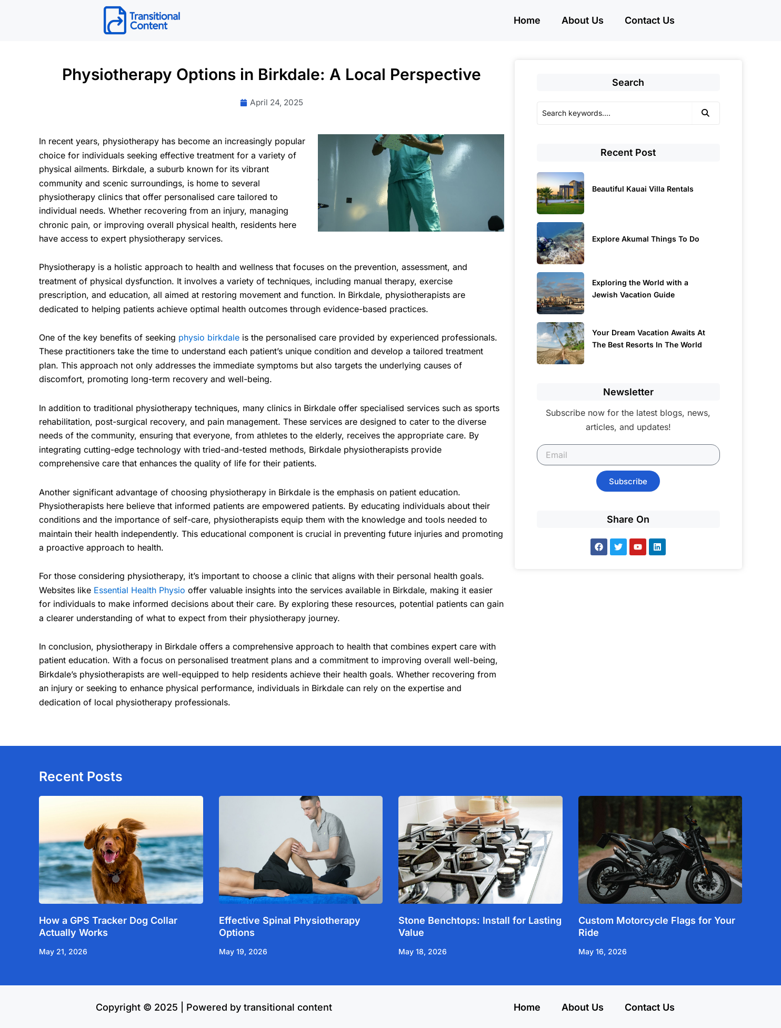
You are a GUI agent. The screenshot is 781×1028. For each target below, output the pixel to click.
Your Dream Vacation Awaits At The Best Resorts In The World (648, 338)
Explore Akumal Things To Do (645, 238)
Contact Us (650, 20)
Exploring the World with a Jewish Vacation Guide (640, 288)
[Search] (614, 113)
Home (527, 20)
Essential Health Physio (139, 590)
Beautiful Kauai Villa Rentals (643, 188)
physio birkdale (208, 338)
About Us (583, 20)
